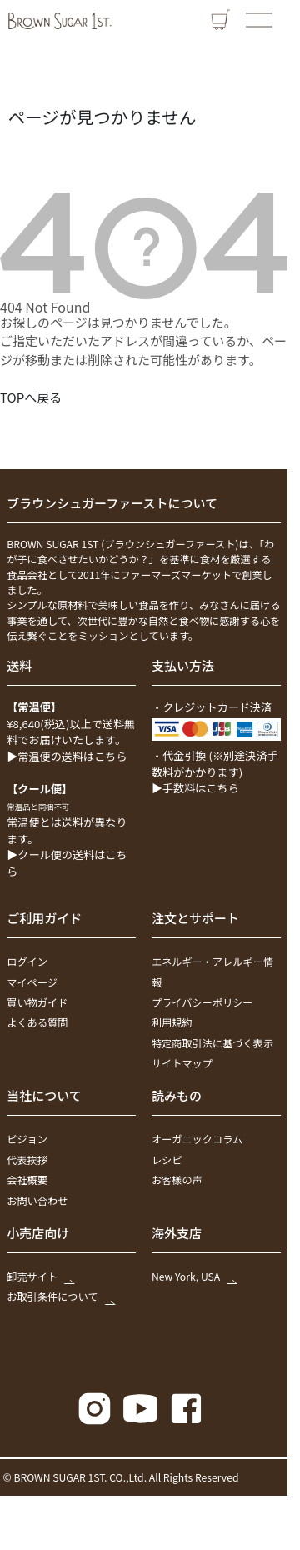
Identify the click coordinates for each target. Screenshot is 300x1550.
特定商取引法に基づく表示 (212, 1043)
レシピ (167, 1160)
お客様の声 (177, 1180)
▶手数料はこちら (195, 788)
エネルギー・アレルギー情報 (212, 971)
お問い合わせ (37, 1200)
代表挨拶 (27, 1160)
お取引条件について (60, 1297)
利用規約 (172, 1022)
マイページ (32, 982)
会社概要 (27, 1180)
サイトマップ (182, 1063)
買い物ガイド (37, 1002)
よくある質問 (37, 1022)
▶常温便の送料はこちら (67, 756)
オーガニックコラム (197, 1140)
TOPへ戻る (31, 397)
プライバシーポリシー (202, 1002)
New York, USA (194, 1276)
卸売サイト (39, 1276)
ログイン (27, 961)
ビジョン (27, 1140)
